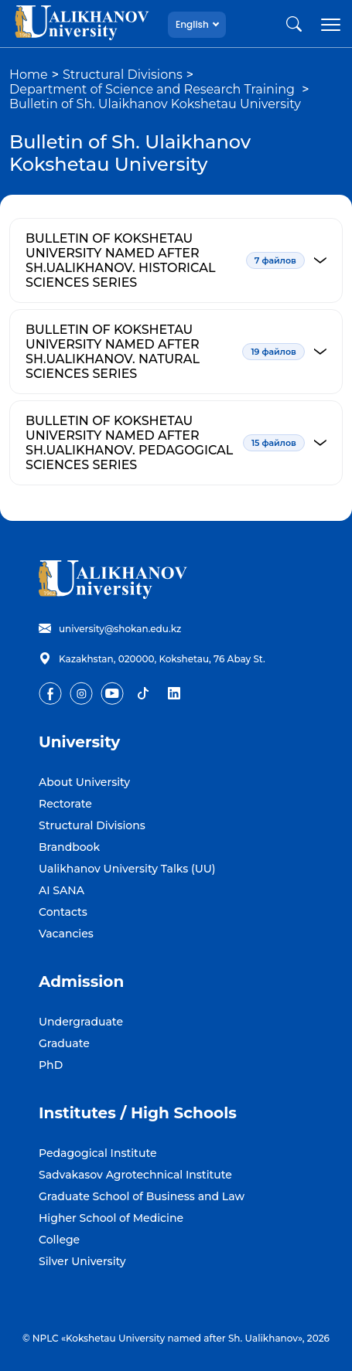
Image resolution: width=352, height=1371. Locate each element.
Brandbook (69, 847)
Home (28, 74)
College (59, 1240)
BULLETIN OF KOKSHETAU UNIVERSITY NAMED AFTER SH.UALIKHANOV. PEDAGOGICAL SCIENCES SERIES (184, 442)
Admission (81, 981)
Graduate (64, 1043)
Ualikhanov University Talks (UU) (127, 869)
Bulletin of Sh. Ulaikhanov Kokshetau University (155, 104)
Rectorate (65, 804)
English (192, 24)
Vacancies (66, 934)
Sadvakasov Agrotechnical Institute (135, 1175)
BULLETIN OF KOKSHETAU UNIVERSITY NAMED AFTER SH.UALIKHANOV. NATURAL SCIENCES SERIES (184, 351)
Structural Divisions (123, 74)
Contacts (63, 912)
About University (84, 782)
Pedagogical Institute (98, 1153)
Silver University (82, 1261)
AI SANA (61, 890)
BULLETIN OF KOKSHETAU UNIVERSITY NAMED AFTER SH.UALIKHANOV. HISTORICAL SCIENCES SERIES (184, 260)
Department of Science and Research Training (153, 89)
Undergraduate (81, 1022)
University (79, 742)
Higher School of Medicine (111, 1218)
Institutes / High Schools (138, 1113)
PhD (51, 1065)
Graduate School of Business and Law (141, 1196)
